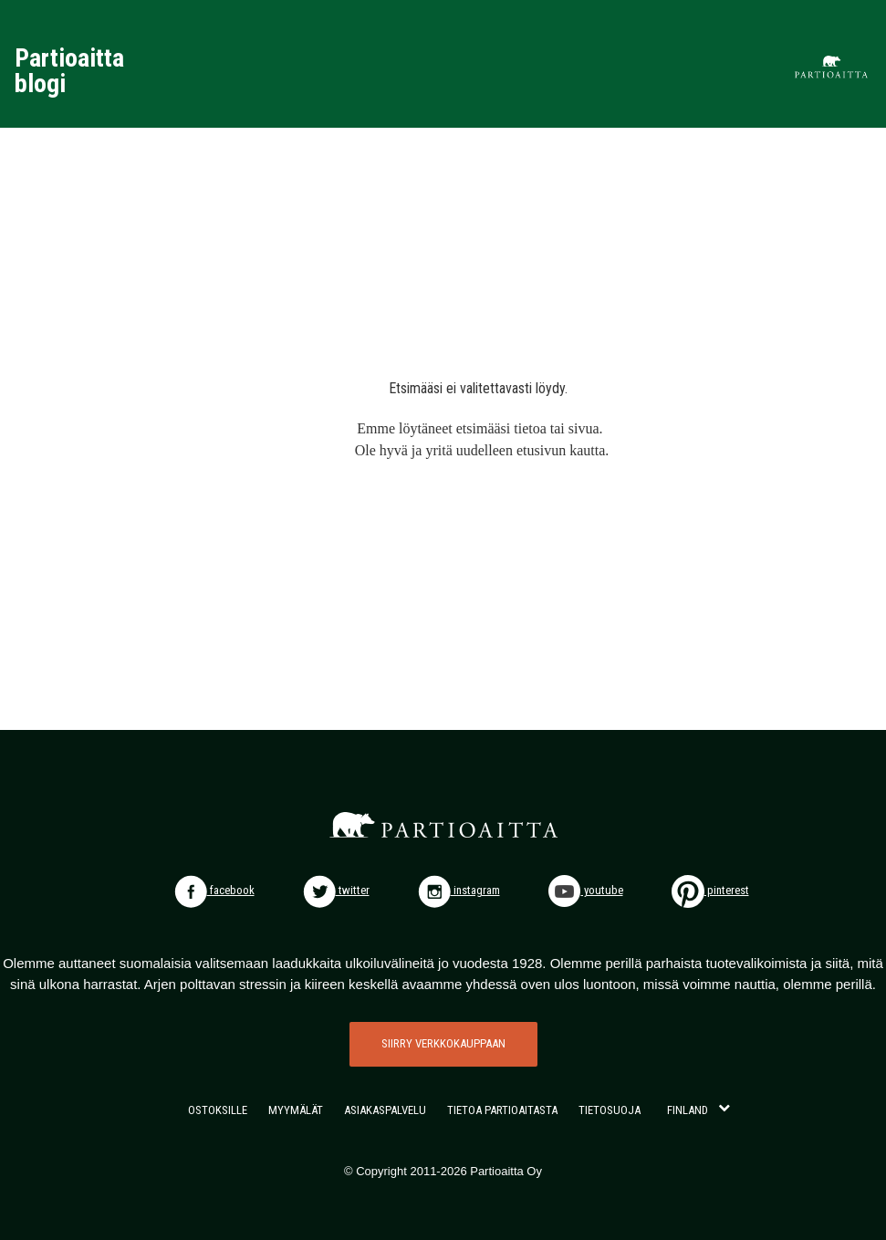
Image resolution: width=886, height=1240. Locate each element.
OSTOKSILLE (217, 1110)
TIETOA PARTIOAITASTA (502, 1110)
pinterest (710, 890)
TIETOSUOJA (610, 1110)
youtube (585, 890)
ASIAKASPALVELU (385, 1110)
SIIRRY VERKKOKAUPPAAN (443, 1043)
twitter (336, 890)
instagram (459, 890)
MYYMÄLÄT (295, 1110)
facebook (214, 890)
